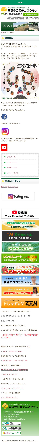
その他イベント (12, 167)
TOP (2, 32)
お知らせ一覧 (11, 157)
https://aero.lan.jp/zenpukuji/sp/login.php (14, 370)
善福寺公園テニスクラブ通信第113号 (15, 360)
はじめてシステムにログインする (12, 388)
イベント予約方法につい (9, 397)
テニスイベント (12, 162)
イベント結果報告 (13, 173)
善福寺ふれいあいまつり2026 (12, 351)
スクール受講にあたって (9, 374)
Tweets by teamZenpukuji (9, 187)
